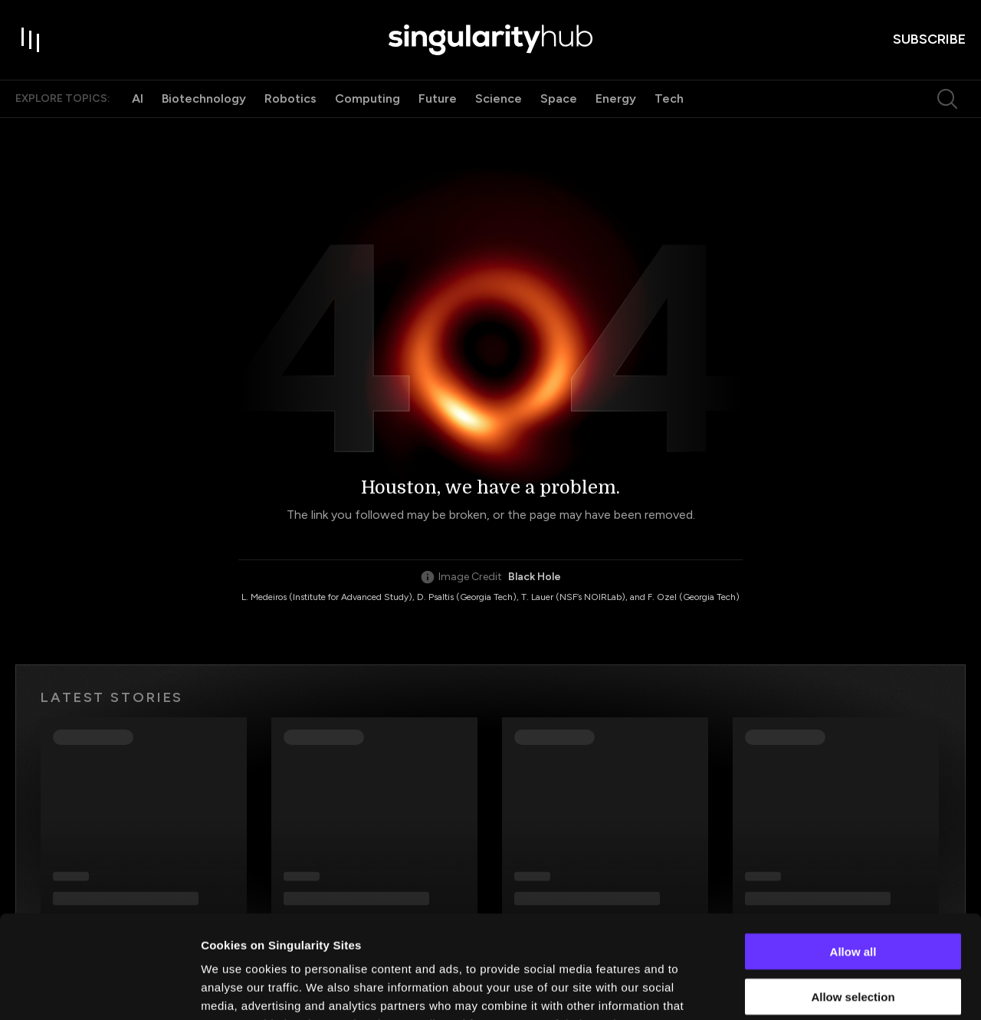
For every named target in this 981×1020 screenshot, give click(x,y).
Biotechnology (204, 98)
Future (437, 98)
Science (498, 98)
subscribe (929, 39)
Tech (669, 98)
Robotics (290, 98)
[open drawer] (30, 40)
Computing (367, 98)
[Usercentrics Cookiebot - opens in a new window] (99, 990)
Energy (615, 98)
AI (137, 98)
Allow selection (852, 900)
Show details (804, 989)
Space (558, 98)
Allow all (853, 854)
